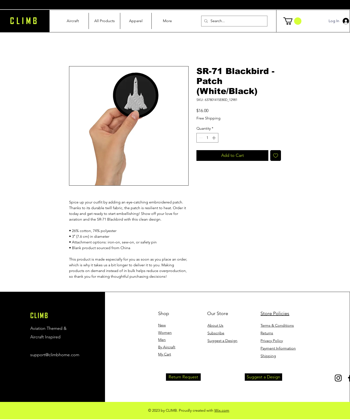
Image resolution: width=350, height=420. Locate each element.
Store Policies (274, 313)
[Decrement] (200, 137)
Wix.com (221, 410)
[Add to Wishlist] (275, 155)
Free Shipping (208, 118)
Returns (266, 333)
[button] (292, 21)
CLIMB (39, 315)
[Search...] (233, 21)
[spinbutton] (207, 137)
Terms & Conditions (277, 325)
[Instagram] (338, 378)
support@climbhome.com (54, 354)
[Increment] (214, 137)
